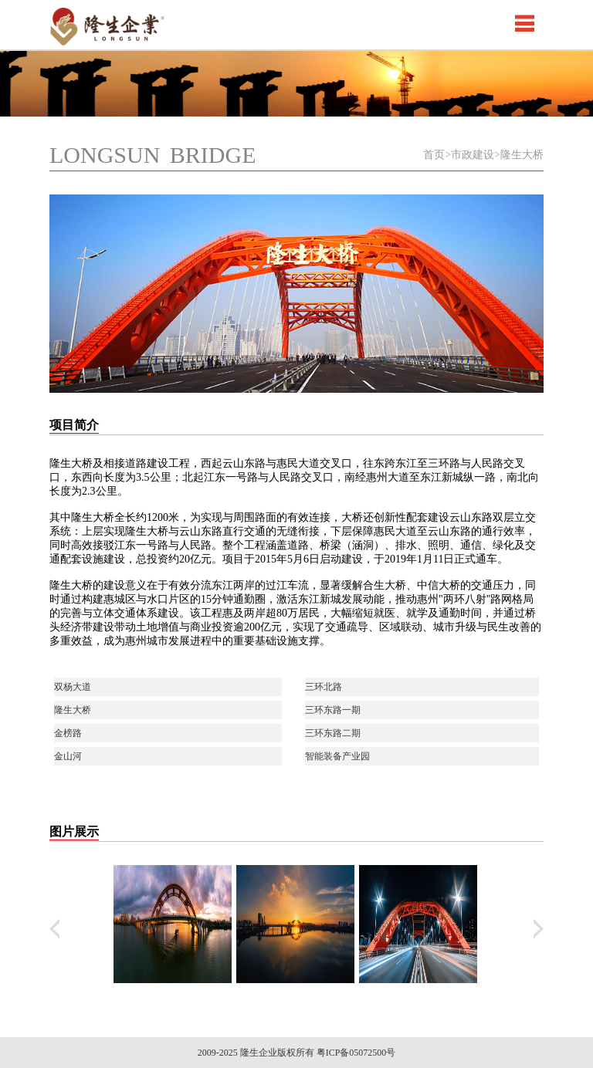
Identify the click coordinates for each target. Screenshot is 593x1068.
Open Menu (524, 23)
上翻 (54, 928)
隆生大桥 (72, 710)
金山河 (68, 756)
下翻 (539, 928)
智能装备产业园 (337, 756)
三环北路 (323, 686)
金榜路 (68, 733)
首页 (434, 155)
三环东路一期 (333, 710)
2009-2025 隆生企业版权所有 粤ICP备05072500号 (297, 1052)
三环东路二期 (333, 733)
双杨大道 (72, 686)
